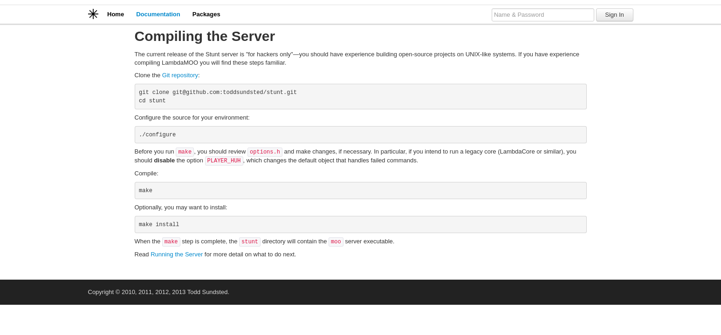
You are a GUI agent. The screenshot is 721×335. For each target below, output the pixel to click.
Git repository (180, 75)
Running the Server (177, 254)
